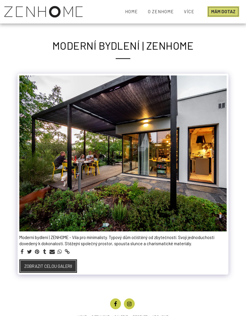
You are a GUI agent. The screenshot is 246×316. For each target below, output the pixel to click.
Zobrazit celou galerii (48, 266)
